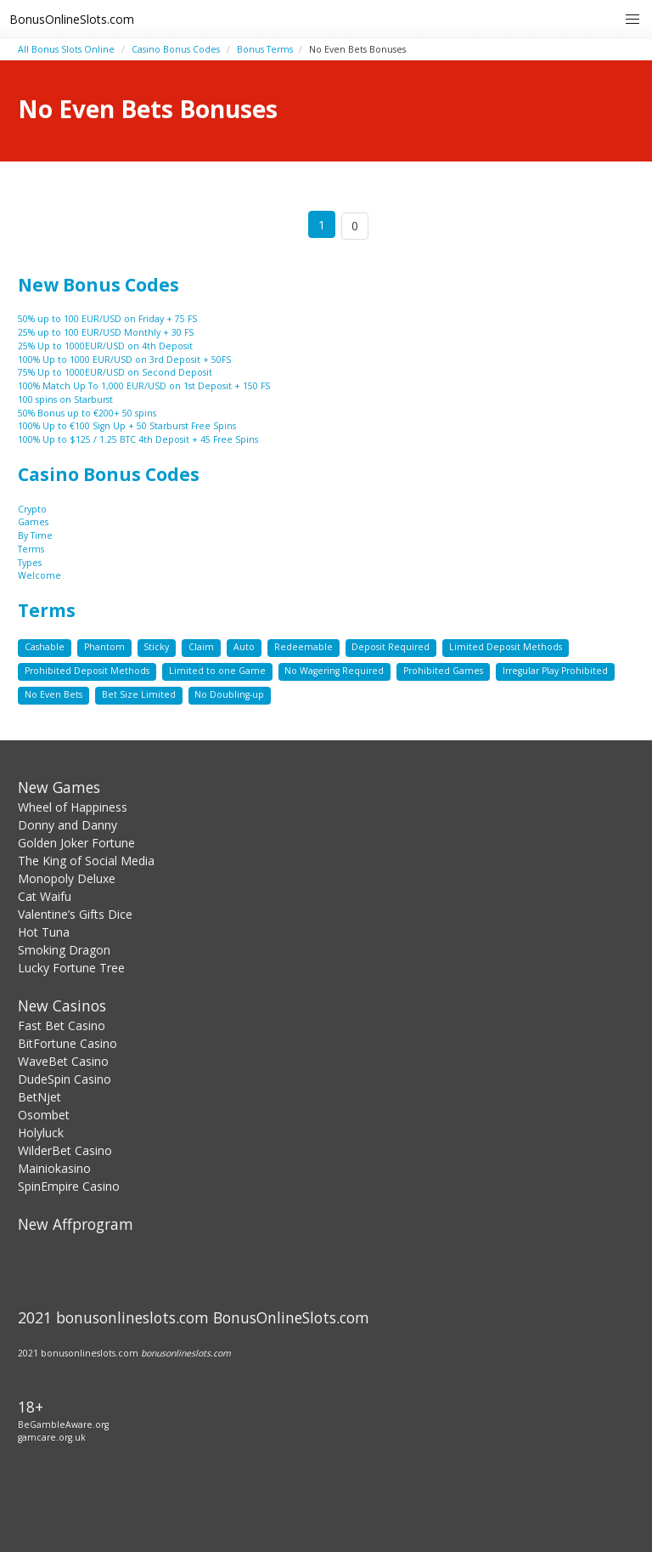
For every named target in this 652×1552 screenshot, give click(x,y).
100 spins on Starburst (65, 399)
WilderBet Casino (65, 1150)
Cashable (45, 647)
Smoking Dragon (64, 950)
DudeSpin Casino (64, 1079)
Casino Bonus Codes (176, 49)
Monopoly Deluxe (66, 878)
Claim (201, 647)
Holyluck (41, 1132)
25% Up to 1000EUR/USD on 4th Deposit (105, 346)
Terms (31, 549)
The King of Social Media (86, 860)
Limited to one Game (217, 671)
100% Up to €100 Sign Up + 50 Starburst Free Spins (127, 426)
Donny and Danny (67, 825)
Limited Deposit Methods (505, 647)
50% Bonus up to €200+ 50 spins (87, 413)
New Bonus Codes (98, 285)
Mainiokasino (54, 1168)
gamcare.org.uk (52, 1437)
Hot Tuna (44, 932)
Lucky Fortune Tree (71, 968)
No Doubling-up (229, 694)
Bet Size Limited (139, 694)
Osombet (44, 1115)
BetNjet (39, 1097)
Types (30, 563)
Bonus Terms (265, 49)
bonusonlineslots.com (186, 1353)
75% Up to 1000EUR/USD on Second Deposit (115, 372)
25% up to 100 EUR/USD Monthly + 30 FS (106, 332)
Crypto (32, 509)
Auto (244, 647)
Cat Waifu (44, 896)
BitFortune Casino (67, 1043)
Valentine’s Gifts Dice (75, 914)
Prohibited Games (443, 671)
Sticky (156, 647)
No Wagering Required (334, 671)
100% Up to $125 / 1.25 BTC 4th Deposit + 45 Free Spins (138, 439)
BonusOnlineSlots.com (71, 19)
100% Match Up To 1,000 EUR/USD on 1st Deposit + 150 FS (144, 386)
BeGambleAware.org (63, 1424)
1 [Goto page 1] (321, 225)
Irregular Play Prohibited (555, 671)
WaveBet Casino (63, 1061)
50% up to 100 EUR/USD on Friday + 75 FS (107, 319)
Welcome (39, 575)
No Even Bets (53, 694)
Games (33, 522)
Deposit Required (390, 647)
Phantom (104, 647)
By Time (35, 535)
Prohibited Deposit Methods (87, 671)
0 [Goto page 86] (354, 226)
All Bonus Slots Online (66, 49)
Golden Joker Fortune (76, 843)
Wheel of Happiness (72, 807)
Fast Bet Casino (61, 1025)
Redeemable (303, 647)
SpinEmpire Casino (69, 1186)
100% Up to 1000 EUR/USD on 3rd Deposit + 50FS (124, 359)
